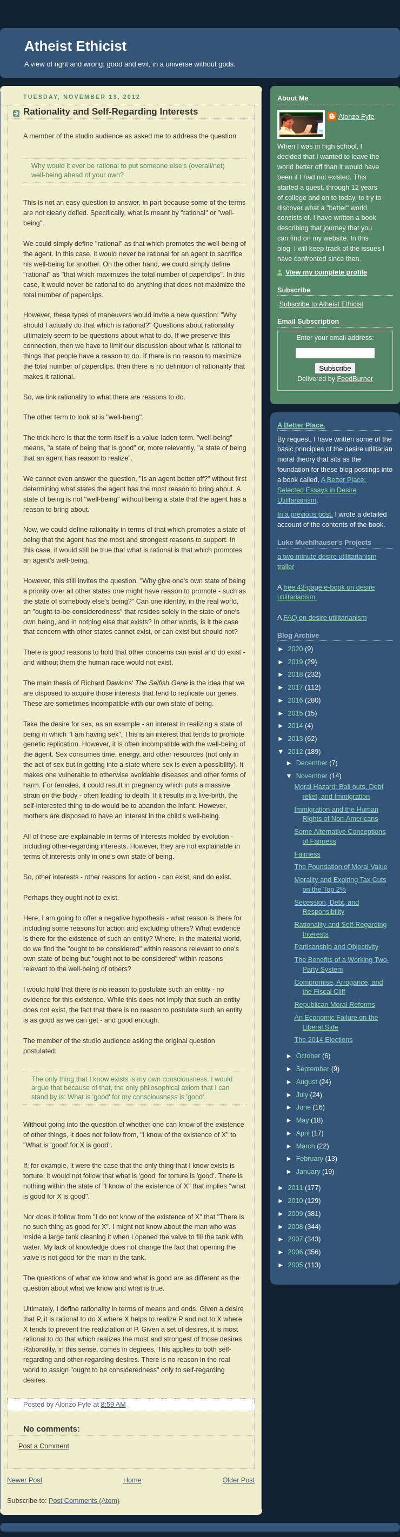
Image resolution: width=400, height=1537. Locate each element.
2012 (296, 752)
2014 (296, 726)
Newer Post (24, 1480)
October (309, 1056)
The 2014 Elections (324, 1040)
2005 (296, 1265)
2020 (296, 649)
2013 (296, 739)
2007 (296, 1239)
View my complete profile (326, 272)
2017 (296, 687)
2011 (296, 1188)
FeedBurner (355, 379)
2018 (296, 674)
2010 (296, 1201)
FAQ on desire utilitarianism (324, 618)
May (303, 1120)
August (307, 1082)
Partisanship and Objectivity (337, 947)
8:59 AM (113, 1404)
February (310, 1158)
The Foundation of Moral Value (341, 867)
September (313, 1069)
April (304, 1133)
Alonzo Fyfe (356, 117)
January (309, 1171)
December (313, 763)
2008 (296, 1227)
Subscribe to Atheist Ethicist (321, 304)
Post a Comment (43, 1446)
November (313, 776)
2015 (296, 713)
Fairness (308, 854)
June (304, 1107)
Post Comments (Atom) (84, 1501)
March (306, 1146)
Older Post (238, 1480)
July (303, 1095)
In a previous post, (305, 514)
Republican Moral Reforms (335, 1004)
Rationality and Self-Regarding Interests (110, 111)
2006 (296, 1252)
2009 (296, 1214)
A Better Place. (301, 425)
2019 (296, 662)
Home (132, 1480)
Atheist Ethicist (75, 46)
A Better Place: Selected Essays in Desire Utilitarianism (321, 490)
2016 (296, 700)
